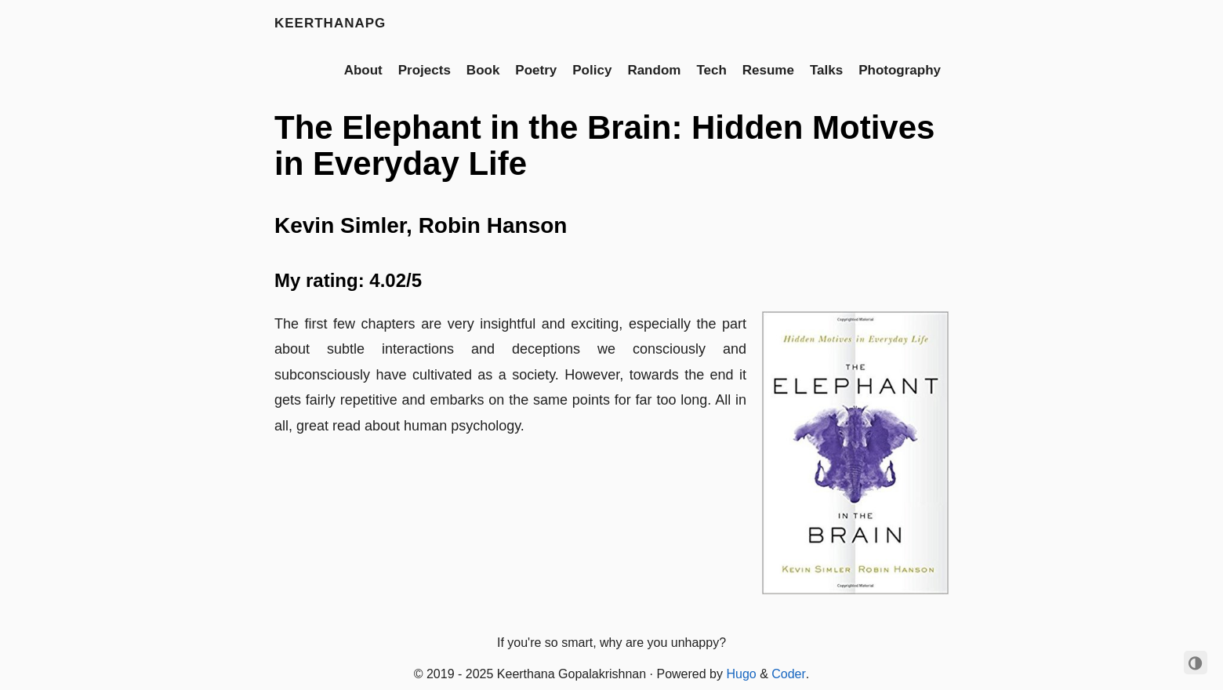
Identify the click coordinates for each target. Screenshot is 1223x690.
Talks (826, 70)
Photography (899, 70)
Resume (768, 70)
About (363, 70)
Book (483, 70)
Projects (424, 70)
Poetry (536, 70)
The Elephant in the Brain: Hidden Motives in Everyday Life (604, 145)
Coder (788, 674)
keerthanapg (330, 23)
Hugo (741, 674)
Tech (711, 70)
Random (653, 70)
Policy (592, 70)
